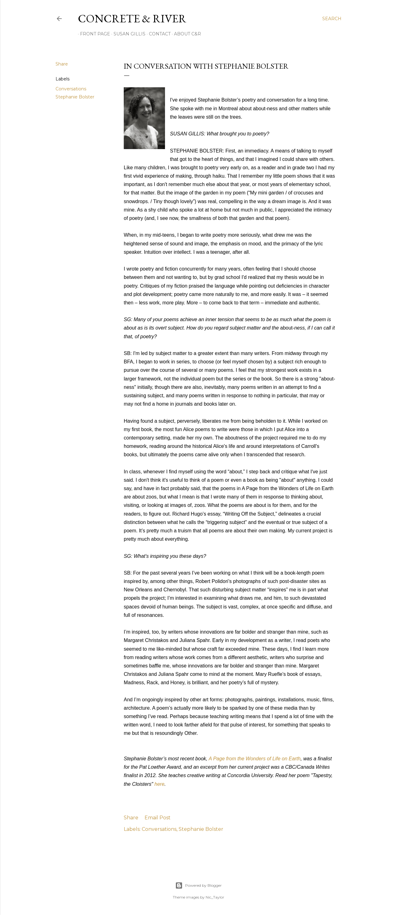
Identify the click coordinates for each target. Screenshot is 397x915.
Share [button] (62, 64)
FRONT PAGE (93, 34)
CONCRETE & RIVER (132, 18)
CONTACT (157, 34)
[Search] (331, 18)
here (159, 784)
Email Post (158, 818)
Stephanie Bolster (75, 97)
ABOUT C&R (185, 34)
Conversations (71, 89)
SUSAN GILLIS (127, 34)
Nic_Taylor (215, 897)
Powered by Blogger (198, 885)
